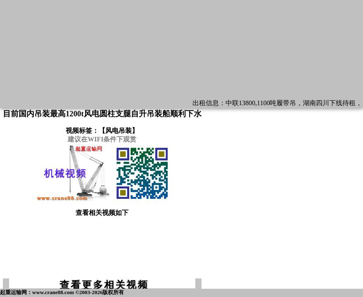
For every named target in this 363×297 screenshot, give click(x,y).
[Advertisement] (102, 251)
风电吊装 (118, 130)
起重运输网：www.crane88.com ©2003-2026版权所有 (62, 292)
